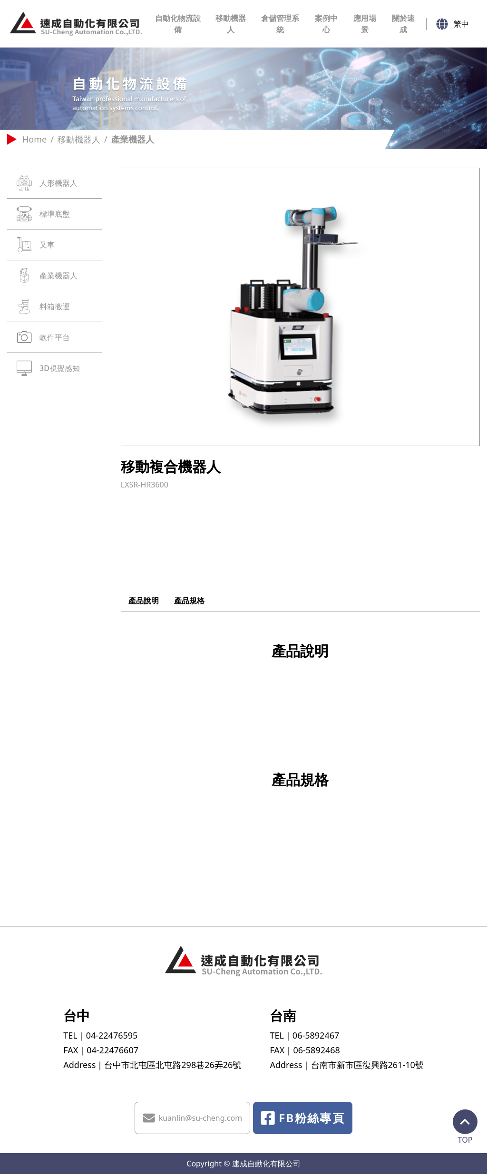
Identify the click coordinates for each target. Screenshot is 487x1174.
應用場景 (364, 24)
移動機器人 (230, 24)
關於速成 (403, 24)
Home (27, 139)
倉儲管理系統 (280, 24)
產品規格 (189, 600)
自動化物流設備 (178, 24)
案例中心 (326, 24)
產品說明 (143, 600)
